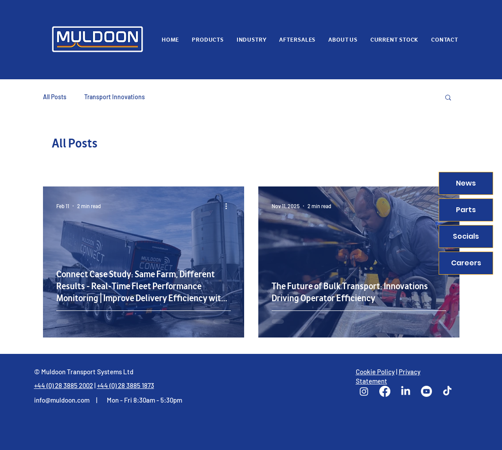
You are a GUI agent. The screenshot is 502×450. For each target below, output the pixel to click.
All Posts (54, 97)
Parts (466, 210)
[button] (448, 98)
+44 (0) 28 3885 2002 (63, 385)
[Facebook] (384, 391)
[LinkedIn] (405, 391)
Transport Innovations (114, 97)
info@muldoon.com (62, 400)
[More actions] (229, 206)
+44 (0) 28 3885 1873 (125, 385)
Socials (466, 236)
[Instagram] (364, 391)
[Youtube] (426, 391)
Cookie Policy (375, 372)
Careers (466, 263)
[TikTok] (447, 391)
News (466, 183)
